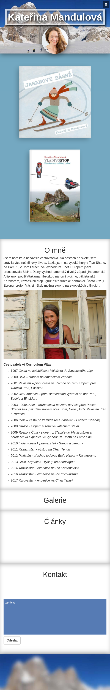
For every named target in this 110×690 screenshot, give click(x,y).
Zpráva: (55, 617)
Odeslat (12, 640)
